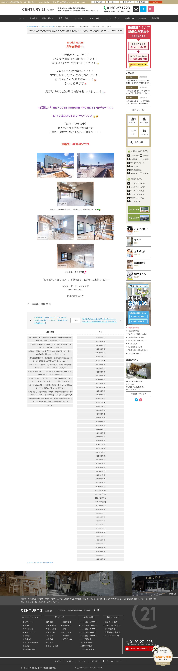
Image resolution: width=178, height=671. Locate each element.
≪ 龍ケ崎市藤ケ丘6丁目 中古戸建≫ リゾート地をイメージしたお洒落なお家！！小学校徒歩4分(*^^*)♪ (50, 373)
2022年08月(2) (100, 506)
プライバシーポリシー (114, 661)
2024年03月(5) (100, 433)
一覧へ (75, 320)
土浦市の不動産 (86, 646)
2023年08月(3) (100, 460)
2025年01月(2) (100, 395)
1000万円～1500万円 (88, 622)
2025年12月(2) (100, 353)
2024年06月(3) (100, 422)
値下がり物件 (68, 639)
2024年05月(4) (100, 425)
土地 (132, 132)
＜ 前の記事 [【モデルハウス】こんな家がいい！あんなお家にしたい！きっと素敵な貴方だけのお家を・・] (51, 320)
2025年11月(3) (100, 357)
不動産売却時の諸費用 (136, 337)
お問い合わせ (96, 661)
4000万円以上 (85, 639)
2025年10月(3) (100, 360)
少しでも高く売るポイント (137, 340)
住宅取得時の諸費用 (113, 632)
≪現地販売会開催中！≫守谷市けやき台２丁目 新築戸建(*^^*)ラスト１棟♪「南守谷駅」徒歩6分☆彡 (50, 346)
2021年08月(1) (100, 551)
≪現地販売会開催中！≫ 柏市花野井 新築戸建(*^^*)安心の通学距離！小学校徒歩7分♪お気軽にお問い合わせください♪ (50, 359)
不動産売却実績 (133, 328)
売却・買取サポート (30, 643)
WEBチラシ (50, 636)
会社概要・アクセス (138, 394)
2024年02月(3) (100, 437)
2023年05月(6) (100, 471)
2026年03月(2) (100, 341)
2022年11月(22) (100, 494)
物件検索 (136, 142)
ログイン (49, 643)
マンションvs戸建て (113, 636)
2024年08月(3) (100, 414)
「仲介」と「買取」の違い (137, 334)
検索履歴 (141, 2)
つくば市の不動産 (87, 649)
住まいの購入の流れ (113, 625)
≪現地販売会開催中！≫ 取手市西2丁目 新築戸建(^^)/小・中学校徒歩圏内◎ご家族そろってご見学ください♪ (50, 352)
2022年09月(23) (100, 502)
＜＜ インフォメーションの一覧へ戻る (40, 562)
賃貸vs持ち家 (110, 629)
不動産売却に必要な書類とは (138, 350)
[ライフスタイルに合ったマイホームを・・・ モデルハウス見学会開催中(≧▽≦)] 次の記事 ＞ (99, 320)
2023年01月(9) (100, 486)
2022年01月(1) (100, 532)
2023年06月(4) (100, 467)
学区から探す (51, 625)
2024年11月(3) (100, 402)
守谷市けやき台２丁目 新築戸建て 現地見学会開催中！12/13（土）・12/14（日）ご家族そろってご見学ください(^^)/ (50, 379)
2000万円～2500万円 (88, 629)
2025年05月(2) (100, 380)
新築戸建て (133, 120)
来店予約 (58, 661)
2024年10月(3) (100, 406)
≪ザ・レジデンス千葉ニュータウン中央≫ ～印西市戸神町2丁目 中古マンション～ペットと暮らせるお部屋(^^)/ (51, 366)
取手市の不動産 (86, 643)
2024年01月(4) (100, 441)
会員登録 (49, 639)
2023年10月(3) (100, 452)
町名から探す (51, 629)
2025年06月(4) (100, 376)
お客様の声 (27, 639)
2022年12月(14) (100, 490)
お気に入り (113, 2)
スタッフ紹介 (28, 629)
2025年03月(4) (100, 387)
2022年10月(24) (100, 498)
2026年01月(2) (100, 349)
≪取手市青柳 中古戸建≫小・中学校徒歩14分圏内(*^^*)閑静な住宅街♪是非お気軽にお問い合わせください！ (50, 339)
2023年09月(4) (100, 456)
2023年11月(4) (100, 448)
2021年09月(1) (100, 548)
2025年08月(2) (100, 368)
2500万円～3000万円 (88, 632)
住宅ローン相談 (52, 646)
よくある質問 (132, 344)
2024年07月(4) (100, 418)
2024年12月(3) (100, 399)
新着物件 (66, 636)
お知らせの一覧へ (138, 110)
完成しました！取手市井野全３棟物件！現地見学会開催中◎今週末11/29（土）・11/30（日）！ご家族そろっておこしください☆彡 (50, 393)
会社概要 (26, 636)
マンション (144, 132)
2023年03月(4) (100, 479)
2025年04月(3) (100, 383)
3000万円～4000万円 (88, 636)
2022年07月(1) (100, 509)
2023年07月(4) (100, 464)
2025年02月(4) (100, 391)
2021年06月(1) (100, 559)
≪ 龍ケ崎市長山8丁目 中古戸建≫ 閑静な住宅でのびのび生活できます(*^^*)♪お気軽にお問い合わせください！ (50, 386)
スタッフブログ (29, 632)
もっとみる (50, 405)
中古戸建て (144, 120)
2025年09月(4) (100, 364)
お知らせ (26, 625)
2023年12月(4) (100, 444)
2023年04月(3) (100, 475)
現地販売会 (50, 632)
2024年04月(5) (100, 429)
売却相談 (26, 646)
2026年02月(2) (100, 345)
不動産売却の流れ (134, 331)
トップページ (28, 622)
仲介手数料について (135, 347)
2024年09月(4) (100, 410)
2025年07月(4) (100, 372)
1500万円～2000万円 (88, 625)
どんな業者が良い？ (135, 353)
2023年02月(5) (100, 483)
